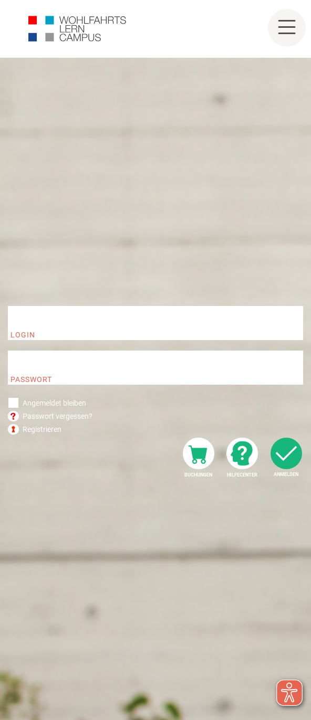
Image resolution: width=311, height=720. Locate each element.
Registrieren (42, 429)
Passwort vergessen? (57, 416)
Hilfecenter (242, 475)
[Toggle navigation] (287, 28)
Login (23, 335)
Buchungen (198, 475)
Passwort (31, 379)
